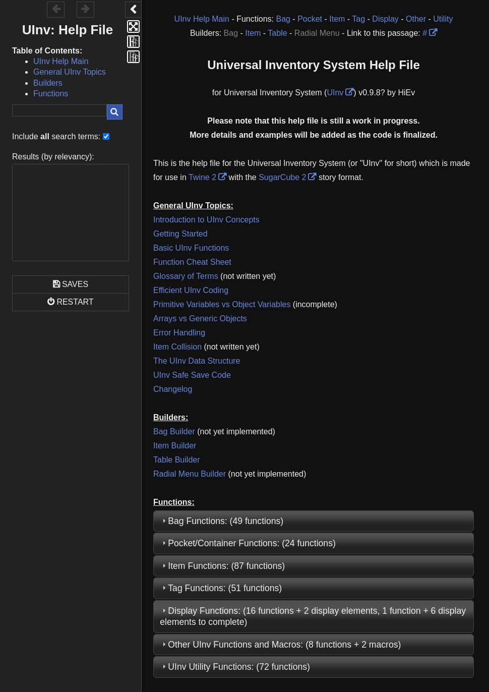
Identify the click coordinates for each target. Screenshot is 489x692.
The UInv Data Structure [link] (196, 361)
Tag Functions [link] (195, 588)
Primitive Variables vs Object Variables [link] (221, 304)
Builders (48, 83)
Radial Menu (317, 33)
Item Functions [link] (197, 566)
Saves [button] (75, 284)
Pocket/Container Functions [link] (222, 543)
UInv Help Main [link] (201, 19)
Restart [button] (74, 302)
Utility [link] (443, 19)
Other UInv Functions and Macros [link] (234, 645)
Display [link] (385, 19)
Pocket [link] (309, 19)
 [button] (56, 9)
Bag (231, 33)
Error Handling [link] (179, 332)
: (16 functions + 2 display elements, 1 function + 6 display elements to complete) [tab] (313, 616)
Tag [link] (358, 19)
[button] (133, 10)
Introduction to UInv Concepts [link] (206, 219)
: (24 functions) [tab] (248, 543)
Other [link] (416, 19)
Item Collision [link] (177, 346)
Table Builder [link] (176, 459)
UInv (335, 92)
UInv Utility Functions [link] (209, 667)
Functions (50, 93)
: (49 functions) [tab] (221, 521)
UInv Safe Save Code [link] (192, 375)
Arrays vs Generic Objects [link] (200, 318)
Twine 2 (202, 177)
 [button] (85, 9)
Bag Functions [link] (196, 521)
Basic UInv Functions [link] (191, 248)
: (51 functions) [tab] (221, 588)
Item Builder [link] (174, 445)
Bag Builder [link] (174, 431)
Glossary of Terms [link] (185, 276)
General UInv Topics (69, 72)
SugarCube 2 (282, 177)
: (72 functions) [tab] (235, 667)
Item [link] (337, 19)
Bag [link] (283, 19)
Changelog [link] (172, 389)
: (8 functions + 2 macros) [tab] (280, 645)
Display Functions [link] (203, 611)
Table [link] (277, 33)
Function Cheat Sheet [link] (192, 262)
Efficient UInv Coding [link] (190, 290)
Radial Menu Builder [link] (189, 474)
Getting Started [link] (180, 233)
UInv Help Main (60, 61)
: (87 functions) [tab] (222, 566)
